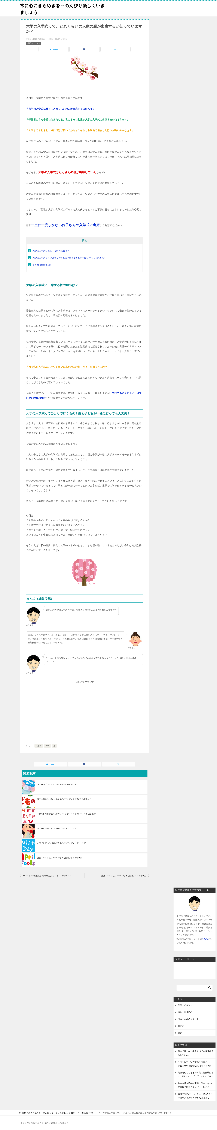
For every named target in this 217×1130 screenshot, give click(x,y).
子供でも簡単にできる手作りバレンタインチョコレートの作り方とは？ (67, 814)
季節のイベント (33, 43)
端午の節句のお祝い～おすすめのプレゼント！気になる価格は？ (64, 799)
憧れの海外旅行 (185, 1012)
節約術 (181, 1026)
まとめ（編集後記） (42, 265)
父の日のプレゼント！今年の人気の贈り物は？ (56, 784)
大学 (47, 746)
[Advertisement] (84, 715)
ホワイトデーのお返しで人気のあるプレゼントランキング (61, 843)
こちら (205, 939)
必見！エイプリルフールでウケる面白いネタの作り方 (59, 858)
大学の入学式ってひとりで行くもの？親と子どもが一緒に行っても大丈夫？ (69, 258)
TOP (48, 1113)
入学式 (38, 746)
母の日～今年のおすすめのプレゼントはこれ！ (56, 828)
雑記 (180, 1033)
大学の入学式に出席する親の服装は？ (51, 250)
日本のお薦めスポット (188, 1019)
